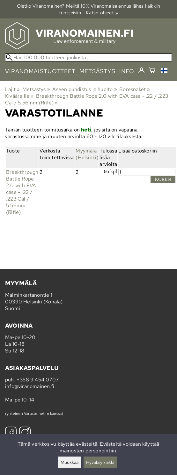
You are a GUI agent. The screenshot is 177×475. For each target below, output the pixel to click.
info (126, 71)
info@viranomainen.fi (29, 386)
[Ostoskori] (152, 71)
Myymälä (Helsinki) (87, 154)
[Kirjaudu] (141, 71)
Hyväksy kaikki (100, 462)
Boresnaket (134, 89)
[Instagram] (25, 433)
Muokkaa (69, 462)
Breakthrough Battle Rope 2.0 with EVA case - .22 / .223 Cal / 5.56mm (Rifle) (22, 192)
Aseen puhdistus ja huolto (84, 89)
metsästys (97, 71)
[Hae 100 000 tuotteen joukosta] (88, 57)
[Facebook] (11, 433)
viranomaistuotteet (40, 71)
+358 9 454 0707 (38, 379)
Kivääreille (19, 96)
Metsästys (36, 89)
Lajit (12, 89)
